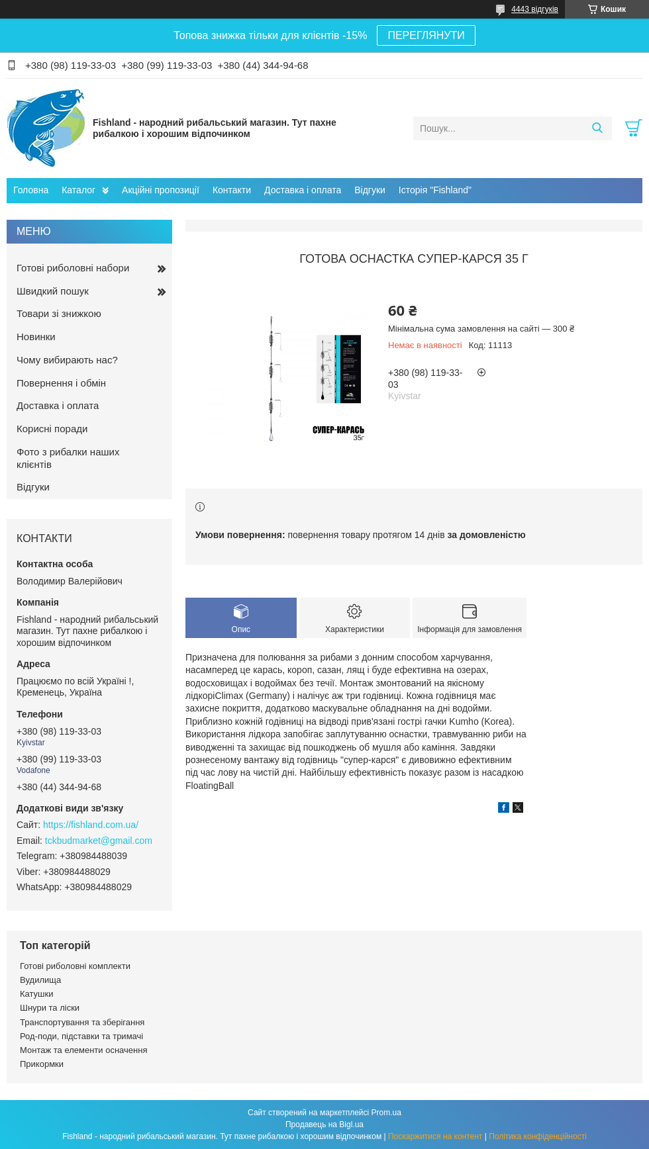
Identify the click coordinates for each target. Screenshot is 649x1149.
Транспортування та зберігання (82, 1022)
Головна (30, 190)
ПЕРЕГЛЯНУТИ (425, 35)
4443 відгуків (534, 9)
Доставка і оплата (302, 190)
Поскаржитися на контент (435, 1136)
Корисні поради (52, 428)
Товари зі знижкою (59, 313)
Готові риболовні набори (73, 267)
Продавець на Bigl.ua (324, 1124)
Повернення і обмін (61, 383)
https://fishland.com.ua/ (90, 824)
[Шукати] (597, 128)
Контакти (232, 190)
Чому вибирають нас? (67, 359)
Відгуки (369, 190)
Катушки (37, 994)
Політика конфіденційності (538, 1136)
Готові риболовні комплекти (75, 966)
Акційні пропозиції (160, 190)
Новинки (36, 336)
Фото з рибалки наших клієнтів (68, 458)
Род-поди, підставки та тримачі (81, 1036)
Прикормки (42, 1064)
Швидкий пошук (53, 291)
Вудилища (40, 980)
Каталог (78, 190)
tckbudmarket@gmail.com (98, 840)
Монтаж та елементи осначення (83, 1050)
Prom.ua (386, 1112)
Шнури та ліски (49, 1008)
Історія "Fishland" (435, 190)
